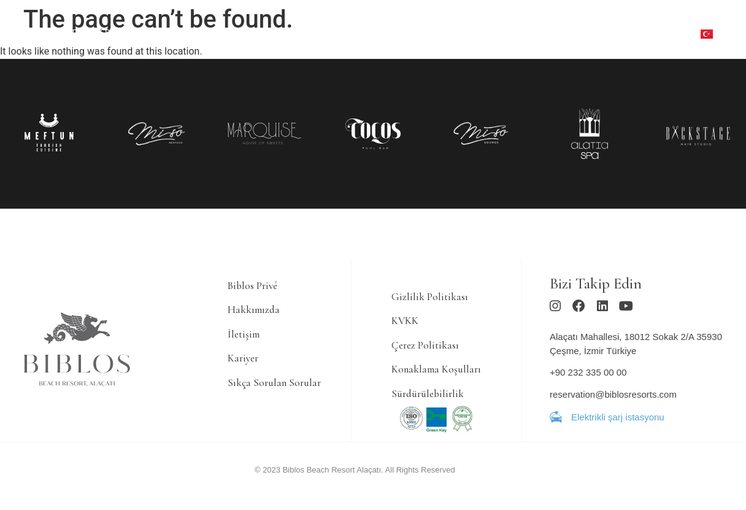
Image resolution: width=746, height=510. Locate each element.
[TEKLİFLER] (88, 34)
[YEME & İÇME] (210, 34)
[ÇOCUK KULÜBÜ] (463, 24)
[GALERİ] (566, 24)
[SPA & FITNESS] (278, 34)
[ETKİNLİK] (523, 24)
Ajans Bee (473, 476)
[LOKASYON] (460, 43)
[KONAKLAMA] (147, 34)
